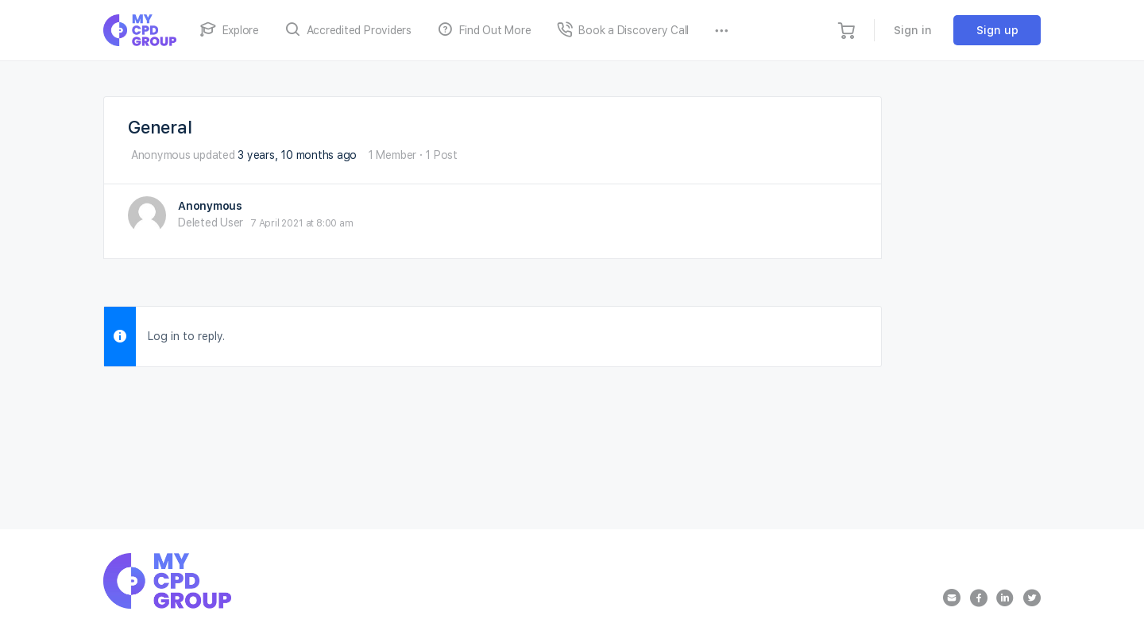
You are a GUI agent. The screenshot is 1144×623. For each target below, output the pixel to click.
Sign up (997, 30)
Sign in (913, 30)
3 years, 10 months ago (297, 155)
